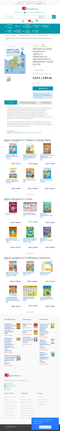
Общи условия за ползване (28, 417)
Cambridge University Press (28, 242)
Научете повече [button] (37, 423)
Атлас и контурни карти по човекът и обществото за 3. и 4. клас (47, 157)
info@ (30, 12)
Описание (10, 102)
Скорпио (24, 215)
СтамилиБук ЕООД (10, 426)
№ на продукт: (10, 131)
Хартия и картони (9, 410)
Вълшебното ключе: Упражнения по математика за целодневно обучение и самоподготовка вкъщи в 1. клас (45, 328)
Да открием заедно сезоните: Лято (45, 273)
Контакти (40, 1)
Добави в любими (39, 70)
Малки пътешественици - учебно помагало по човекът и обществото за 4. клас (30, 157)
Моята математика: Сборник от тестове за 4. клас (13, 240)
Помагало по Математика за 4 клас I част (46, 240)
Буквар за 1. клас (27, 324)
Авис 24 (24, 301)
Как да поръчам (26, 399)
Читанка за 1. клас (27, 330)
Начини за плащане (27, 405)
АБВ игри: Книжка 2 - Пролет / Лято (29, 273)
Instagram (8, 389)
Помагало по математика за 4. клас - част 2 (46, 215)
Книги (5, 399)
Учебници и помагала (24, 35)
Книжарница (41, 12)
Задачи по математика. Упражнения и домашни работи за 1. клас (45, 343)
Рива (7, 303)
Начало (19, 1)
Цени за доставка (38, 97)
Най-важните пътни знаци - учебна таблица (29, 213)
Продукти (14, 35)
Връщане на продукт (27, 408)
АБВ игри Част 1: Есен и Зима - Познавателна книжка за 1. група (12, 274)
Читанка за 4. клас (11, 213)
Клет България (43, 275)
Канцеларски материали (10, 408)
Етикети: (9, 132)
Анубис (24, 160)
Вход (44, 3)
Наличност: (36, 46)
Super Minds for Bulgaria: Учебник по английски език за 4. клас (29, 240)
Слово (6, 333)
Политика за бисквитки (27, 410)
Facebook (7, 388)
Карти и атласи (8, 417)
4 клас (33, 35)
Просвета (34, 66)
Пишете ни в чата (10, 386)
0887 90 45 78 (19, 12)
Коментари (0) (45, 102)
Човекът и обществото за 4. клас (46, 180)
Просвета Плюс (9, 159)
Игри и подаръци (8, 415)
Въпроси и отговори (31, 1)
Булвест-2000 (7, 350)
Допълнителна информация (28, 102)
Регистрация (38, 3)
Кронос (41, 218)
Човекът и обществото (43, 35)
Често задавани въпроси (28, 413)
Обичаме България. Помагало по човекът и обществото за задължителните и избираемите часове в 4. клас (29, 38)
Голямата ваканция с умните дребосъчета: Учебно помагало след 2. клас (13, 299)
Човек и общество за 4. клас (29, 180)
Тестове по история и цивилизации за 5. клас (47, 298)
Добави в (42, 88)
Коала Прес (8, 242)
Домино (41, 160)
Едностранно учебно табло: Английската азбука (28, 298)
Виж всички (30, 194)
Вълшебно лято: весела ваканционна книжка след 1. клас (28, 339)
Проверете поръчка (30, 3)
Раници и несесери (9, 413)
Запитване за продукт (19, 3)
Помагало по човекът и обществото (32, 132)
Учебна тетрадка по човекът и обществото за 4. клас (12, 156)
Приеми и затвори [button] (45, 427)
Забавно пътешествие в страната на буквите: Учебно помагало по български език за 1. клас (10, 358)
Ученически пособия (9, 405)
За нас (24, 1)
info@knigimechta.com (11, 385)
